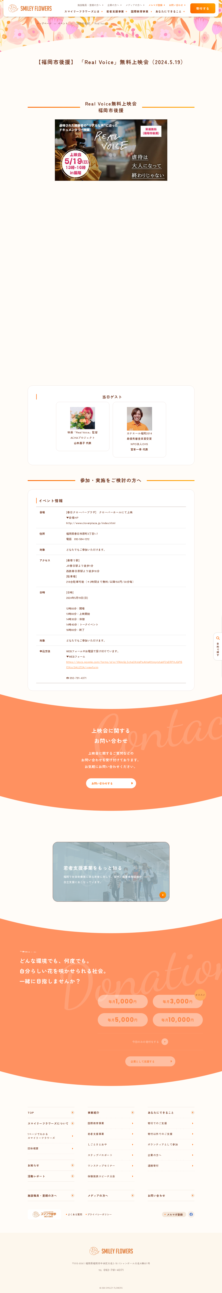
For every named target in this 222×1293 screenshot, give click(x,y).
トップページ (44, 23)
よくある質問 (75, 1214)
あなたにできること (161, 1113)
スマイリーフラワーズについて (48, 1123)
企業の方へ (113, 5)
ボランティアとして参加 (163, 1144)
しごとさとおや (97, 1144)
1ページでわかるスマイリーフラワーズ (41, 1136)
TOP (31, 1113)
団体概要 (33, 1148)
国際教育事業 (140, 11)
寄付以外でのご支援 (160, 1134)
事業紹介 (93, 1113)
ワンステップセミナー (101, 1165)
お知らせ (33, 1165)
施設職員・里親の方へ (89, 5)
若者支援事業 (96, 1134)
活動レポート (36, 1176)
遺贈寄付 (153, 1165)
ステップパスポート (100, 1155)
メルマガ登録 (155, 5)
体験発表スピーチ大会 (101, 1176)
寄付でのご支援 (157, 1123)
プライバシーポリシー (99, 1214)
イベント (63, 23)
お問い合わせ (176, 5)
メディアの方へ (134, 5)
